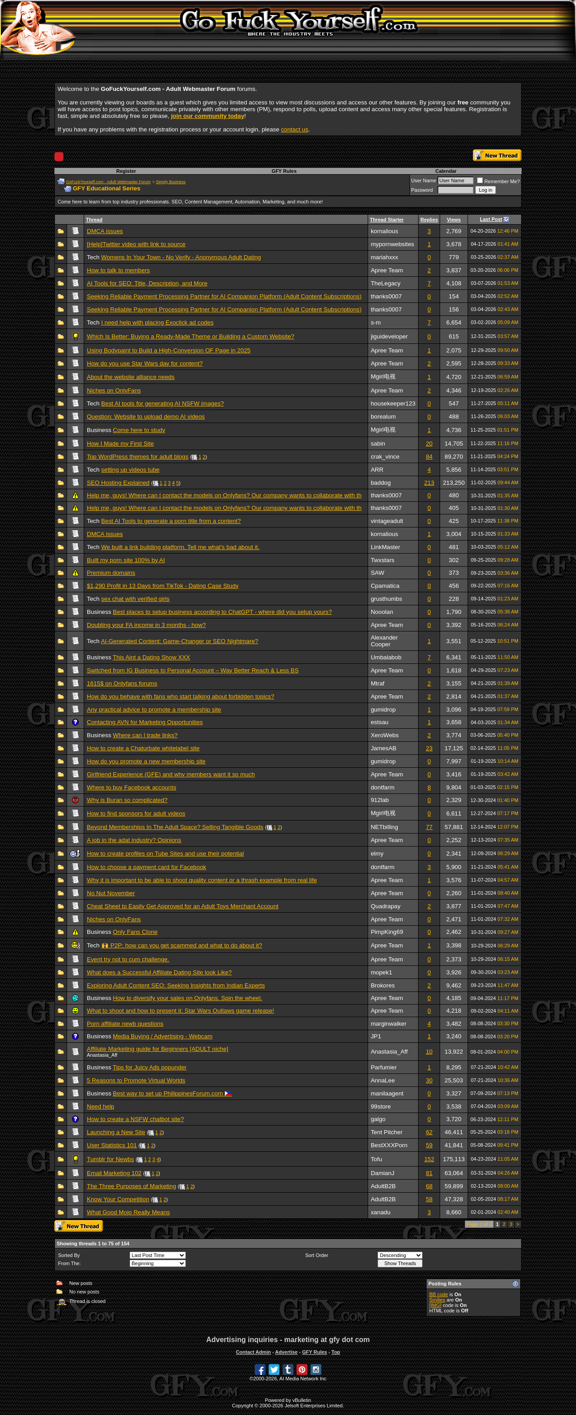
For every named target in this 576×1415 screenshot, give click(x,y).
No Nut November (111, 893)
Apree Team (387, 270)
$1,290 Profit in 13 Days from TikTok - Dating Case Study (162, 585)
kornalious (384, 231)
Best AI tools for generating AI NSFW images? (162, 403)
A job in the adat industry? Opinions (134, 840)
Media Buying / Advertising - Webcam (162, 1036)
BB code (438, 1294)
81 (429, 1173)
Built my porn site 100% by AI (126, 560)
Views (454, 219)
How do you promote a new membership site (146, 761)
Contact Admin (253, 1352)
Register (126, 171)
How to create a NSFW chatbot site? (135, 1119)
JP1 (376, 1036)
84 (429, 456)
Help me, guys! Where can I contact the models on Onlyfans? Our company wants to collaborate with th (224, 495)
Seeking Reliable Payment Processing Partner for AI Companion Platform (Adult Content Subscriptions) (224, 296)
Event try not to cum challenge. (128, 959)
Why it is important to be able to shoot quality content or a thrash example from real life (202, 880)
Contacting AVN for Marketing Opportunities (145, 722)
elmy (377, 853)
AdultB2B (383, 1186)
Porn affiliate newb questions (125, 1023)
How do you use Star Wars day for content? (144, 363)
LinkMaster (385, 547)
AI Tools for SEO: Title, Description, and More (147, 283)
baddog (381, 482)
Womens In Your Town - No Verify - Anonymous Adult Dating (181, 257)
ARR (377, 469)
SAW (377, 572)
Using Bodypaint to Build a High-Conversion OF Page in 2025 (169, 350)
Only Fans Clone (135, 931)
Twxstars (383, 560)
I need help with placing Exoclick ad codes (157, 322)
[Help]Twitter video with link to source (136, 244)
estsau (379, 722)
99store (381, 1106)
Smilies (437, 1299)
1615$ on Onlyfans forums (122, 683)
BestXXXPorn (389, 1145)
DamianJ (383, 1173)
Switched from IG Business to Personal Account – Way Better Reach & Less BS (193, 670)
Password (422, 190)
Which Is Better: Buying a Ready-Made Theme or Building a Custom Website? (190, 336)
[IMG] (435, 1305)
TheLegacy (385, 283)
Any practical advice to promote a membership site (154, 709)
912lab (380, 800)
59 (429, 1145)
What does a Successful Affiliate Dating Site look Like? (159, 972)
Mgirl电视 (383, 376)
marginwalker (388, 1023)
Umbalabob (386, 657)
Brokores (383, 985)
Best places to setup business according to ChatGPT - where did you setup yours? (222, 611)
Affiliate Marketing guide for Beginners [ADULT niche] (157, 1048)
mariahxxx (384, 257)
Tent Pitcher (386, 1132)
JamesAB (383, 748)
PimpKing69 (387, 931)
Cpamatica (385, 585)
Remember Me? (498, 181)
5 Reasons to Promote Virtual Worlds (136, 1080)
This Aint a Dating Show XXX (151, 657)
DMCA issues (105, 231)
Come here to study (139, 430)
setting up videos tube (130, 469)
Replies (429, 219)
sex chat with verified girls (135, 598)
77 (429, 827)
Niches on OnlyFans (114, 390)
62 (429, 1132)
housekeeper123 (393, 403)
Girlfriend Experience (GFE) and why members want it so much (171, 774)
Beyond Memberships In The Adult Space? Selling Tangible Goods (175, 827)
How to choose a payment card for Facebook (146, 867)
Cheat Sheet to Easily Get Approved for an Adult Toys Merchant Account (183, 906)
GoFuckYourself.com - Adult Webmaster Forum (108, 182)
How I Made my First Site (120, 443)
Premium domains (111, 572)
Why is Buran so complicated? (127, 800)
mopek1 (381, 972)
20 (429, 443)
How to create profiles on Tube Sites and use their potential (165, 853)
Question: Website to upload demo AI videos (146, 416)
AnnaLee (383, 1080)
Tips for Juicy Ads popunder (150, 1067)
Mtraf (377, 683)
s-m (376, 322)
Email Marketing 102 (114, 1173)
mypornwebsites (392, 244)
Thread (94, 219)
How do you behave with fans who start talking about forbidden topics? (180, 696)
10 (429, 1051)
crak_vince (385, 456)
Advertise (286, 1352)
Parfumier (384, 1067)
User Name (423, 180)
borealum (383, 416)
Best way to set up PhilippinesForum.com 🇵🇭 (172, 1093)
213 (429, 482)
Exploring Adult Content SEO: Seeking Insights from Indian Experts (176, 985)
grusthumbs (386, 598)
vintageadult (387, 521)
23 (429, 748)
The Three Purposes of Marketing (131, 1186)
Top (335, 1352)
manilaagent (387, 1093)
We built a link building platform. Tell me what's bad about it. (180, 547)
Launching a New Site (116, 1132)
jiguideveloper (389, 336)
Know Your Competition (118, 1199)
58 (429, 1199)
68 (429, 1186)
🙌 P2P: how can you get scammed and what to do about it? (181, 945)
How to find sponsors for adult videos (136, 813)
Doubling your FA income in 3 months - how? (146, 625)
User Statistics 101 (112, 1145)
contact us (294, 129)
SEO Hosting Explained (118, 482)
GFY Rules (284, 171)
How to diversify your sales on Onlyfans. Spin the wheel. (187, 998)
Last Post (491, 219)
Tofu (376, 1159)
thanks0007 (386, 296)
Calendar (445, 171)
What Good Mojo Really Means (128, 1212)
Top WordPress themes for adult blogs (138, 456)
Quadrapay (385, 906)
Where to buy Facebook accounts (131, 787)
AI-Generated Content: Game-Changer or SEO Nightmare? (179, 641)
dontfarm (383, 787)
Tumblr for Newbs (110, 1159)
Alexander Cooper (384, 641)
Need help (100, 1106)
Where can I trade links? (145, 735)
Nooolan (382, 611)
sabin (378, 443)
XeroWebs (385, 735)
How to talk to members (118, 270)
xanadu (381, 1212)
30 (429, 1080)
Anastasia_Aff (389, 1051)
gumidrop (383, 709)
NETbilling (384, 827)
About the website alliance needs (131, 377)
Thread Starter (387, 219)
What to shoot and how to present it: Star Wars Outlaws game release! (180, 1010)
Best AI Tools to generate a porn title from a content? (171, 521)
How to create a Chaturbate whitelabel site (143, 748)
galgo (378, 1119)
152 (429, 1159)
